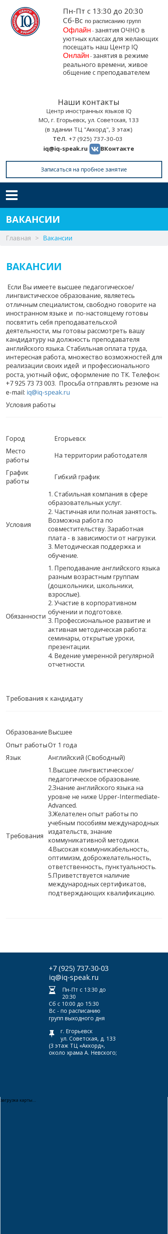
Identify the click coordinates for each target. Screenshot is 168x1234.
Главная (18, 238)
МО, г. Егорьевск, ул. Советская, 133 (88, 120)
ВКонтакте (117, 148)
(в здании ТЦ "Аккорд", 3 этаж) (88, 129)
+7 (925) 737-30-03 (96, 139)
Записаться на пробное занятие (84, 169)
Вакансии (57, 238)
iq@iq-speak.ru (65, 148)
